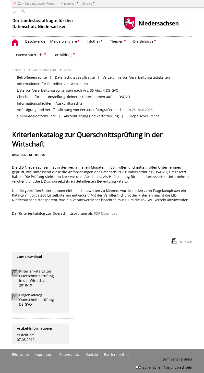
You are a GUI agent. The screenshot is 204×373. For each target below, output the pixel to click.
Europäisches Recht (143, 116)
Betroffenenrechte (32, 77)
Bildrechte (20, 354)
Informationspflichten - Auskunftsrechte (50, 103)
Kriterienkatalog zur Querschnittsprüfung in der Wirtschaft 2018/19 (36, 278)
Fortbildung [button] (62, 54)
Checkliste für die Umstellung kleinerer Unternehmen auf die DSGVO (73, 96)
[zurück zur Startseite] (43, 24)
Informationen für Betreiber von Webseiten (52, 83)
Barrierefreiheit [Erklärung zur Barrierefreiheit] (117, 354)
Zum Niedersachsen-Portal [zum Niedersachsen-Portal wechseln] (36, 3)
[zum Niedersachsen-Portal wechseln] (151, 29)
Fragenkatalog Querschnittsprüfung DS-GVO (36, 300)
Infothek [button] (93, 41)
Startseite (18, 70)
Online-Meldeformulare (36, 116)
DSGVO (67, 70)
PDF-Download (106, 213)
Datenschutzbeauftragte (75, 77)
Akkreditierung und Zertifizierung (91, 116)
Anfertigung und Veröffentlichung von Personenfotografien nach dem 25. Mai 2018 (85, 109)
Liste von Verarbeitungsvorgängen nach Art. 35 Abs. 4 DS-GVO (68, 90)
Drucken (185, 242)
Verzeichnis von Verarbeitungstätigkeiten (136, 77)
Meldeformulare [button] (63, 41)
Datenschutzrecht (44, 70)
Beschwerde (35, 41)
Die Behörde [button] (143, 41)
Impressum (44, 354)
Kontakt (92, 354)
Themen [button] (116, 41)
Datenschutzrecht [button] (29, 54)
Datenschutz (69, 354)
